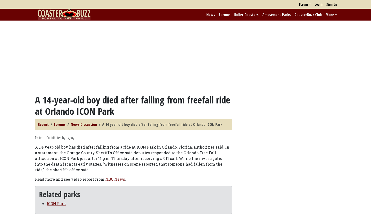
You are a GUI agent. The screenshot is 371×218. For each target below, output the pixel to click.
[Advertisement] (185, 57)
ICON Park (56, 203)
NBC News (115, 179)
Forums (224, 14)
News (210, 14)
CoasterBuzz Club (308, 14)
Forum (303, 4)
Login (318, 4)
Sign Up (331, 4)
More (330, 14)
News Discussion (84, 124)
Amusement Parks (276, 14)
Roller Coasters (246, 14)
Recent (43, 124)
